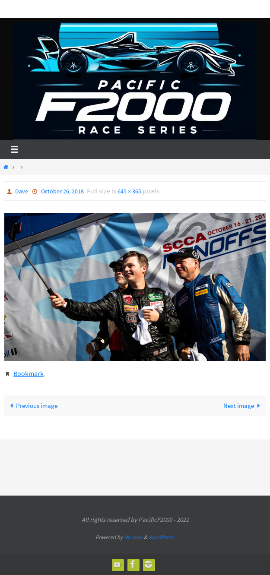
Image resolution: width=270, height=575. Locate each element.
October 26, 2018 (62, 191)
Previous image (32, 405)
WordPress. (162, 537)
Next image (243, 405)
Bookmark (28, 373)
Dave (21, 191)
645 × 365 (129, 191)
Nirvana (133, 537)
